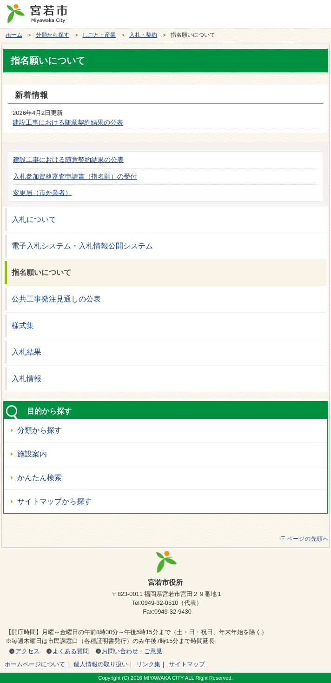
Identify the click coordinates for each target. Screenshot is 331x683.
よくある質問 (71, 651)
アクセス (27, 651)
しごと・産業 (99, 35)
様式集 (23, 325)
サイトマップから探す (54, 501)
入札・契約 (143, 35)
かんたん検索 (39, 478)
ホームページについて (35, 664)
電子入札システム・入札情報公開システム (82, 246)
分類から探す (52, 35)
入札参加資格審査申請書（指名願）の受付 (75, 176)
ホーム (14, 35)
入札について (34, 219)
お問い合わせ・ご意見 (132, 651)
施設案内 (32, 454)
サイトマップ (187, 664)
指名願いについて (41, 272)
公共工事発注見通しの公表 (56, 299)
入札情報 (26, 378)
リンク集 (148, 664)
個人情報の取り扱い (100, 664)
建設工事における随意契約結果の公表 (68, 122)
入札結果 (26, 352)
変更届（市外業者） (42, 192)
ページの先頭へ (308, 539)
